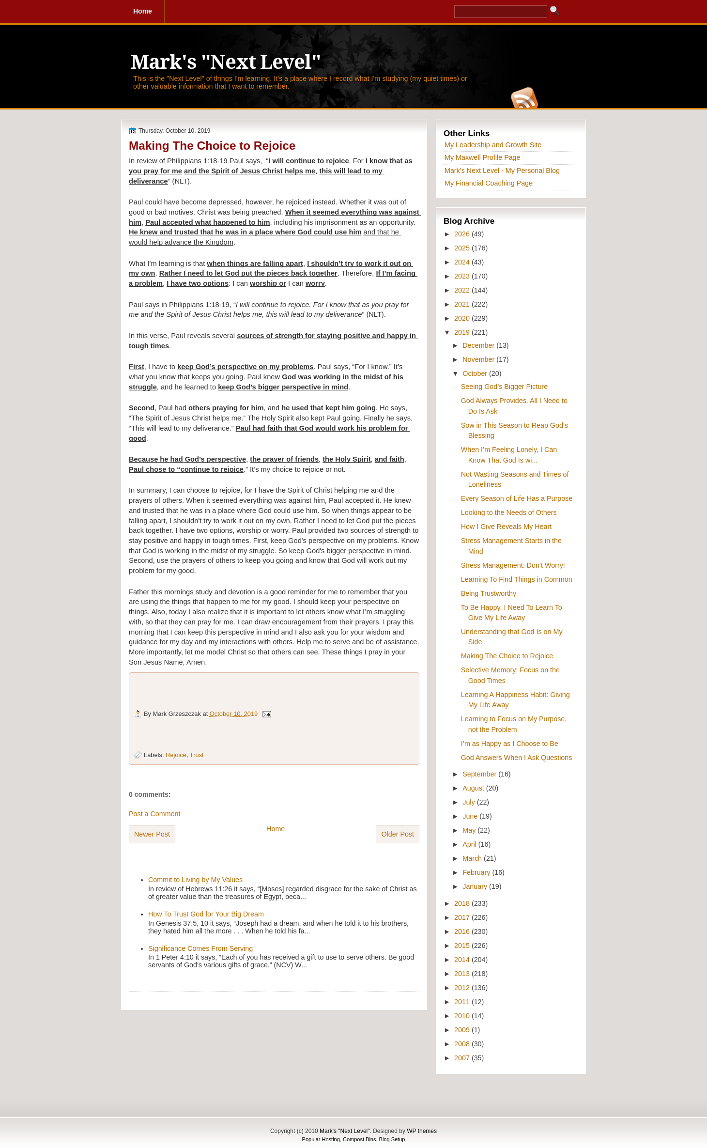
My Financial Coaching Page (489, 183)
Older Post (397, 834)
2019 (463, 332)
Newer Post (152, 834)
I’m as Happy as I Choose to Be (509, 743)
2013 (463, 973)
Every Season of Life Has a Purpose (516, 498)
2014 (463, 959)
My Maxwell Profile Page (483, 157)
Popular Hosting (321, 1139)
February (477, 872)
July (469, 802)
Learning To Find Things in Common (516, 579)
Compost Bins (359, 1139)
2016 (463, 931)
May (469, 830)
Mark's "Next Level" (226, 62)
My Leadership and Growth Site (493, 145)
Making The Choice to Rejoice (212, 145)
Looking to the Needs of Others (509, 512)
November (479, 359)
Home (275, 829)
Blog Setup (392, 1139)
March (473, 858)
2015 (463, 945)
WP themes (422, 1131)
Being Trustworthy (488, 593)
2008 (463, 1044)
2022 (463, 290)
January (475, 886)
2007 (463, 1058)
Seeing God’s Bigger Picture (504, 386)
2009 (463, 1030)
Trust (197, 755)
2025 (463, 248)
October (475, 373)
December (479, 345)
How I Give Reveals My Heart (506, 526)
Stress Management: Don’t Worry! (513, 565)
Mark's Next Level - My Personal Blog (502, 170)
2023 (463, 276)
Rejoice (176, 755)
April (470, 844)
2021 (463, 304)
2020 (463, 318)
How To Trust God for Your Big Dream (206, 914)
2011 (463, 1002)
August (474, 788)
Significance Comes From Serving (200, 948)
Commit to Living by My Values (195, 880)
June (470, 816)
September (480, 774)
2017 (463, 917)
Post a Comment (154, 814)
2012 (463, 988)
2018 (463, 903)
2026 (463, 234)
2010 (463, 1016)
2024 (463, 262)
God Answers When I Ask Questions (516, 757)
